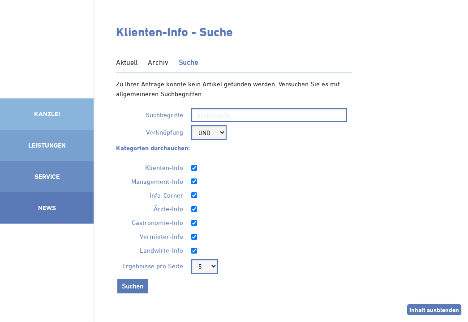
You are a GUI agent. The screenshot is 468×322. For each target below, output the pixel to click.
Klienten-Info (164, 167)
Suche (188, 62)
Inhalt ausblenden (434, 310)
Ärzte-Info (168, 208)
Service (47, 176)
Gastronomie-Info (157, 222)
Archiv (158, 62)
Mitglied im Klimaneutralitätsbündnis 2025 (47, 270)
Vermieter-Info (161, 236)
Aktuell (126, 62)
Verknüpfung (164, 132)
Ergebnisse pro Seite (152, 266)
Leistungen (47, 145)
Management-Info (157, 181)
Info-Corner (166, 195)
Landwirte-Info (161, 250)
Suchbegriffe (164, 115)
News (47, 208)
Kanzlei (47, 114)
